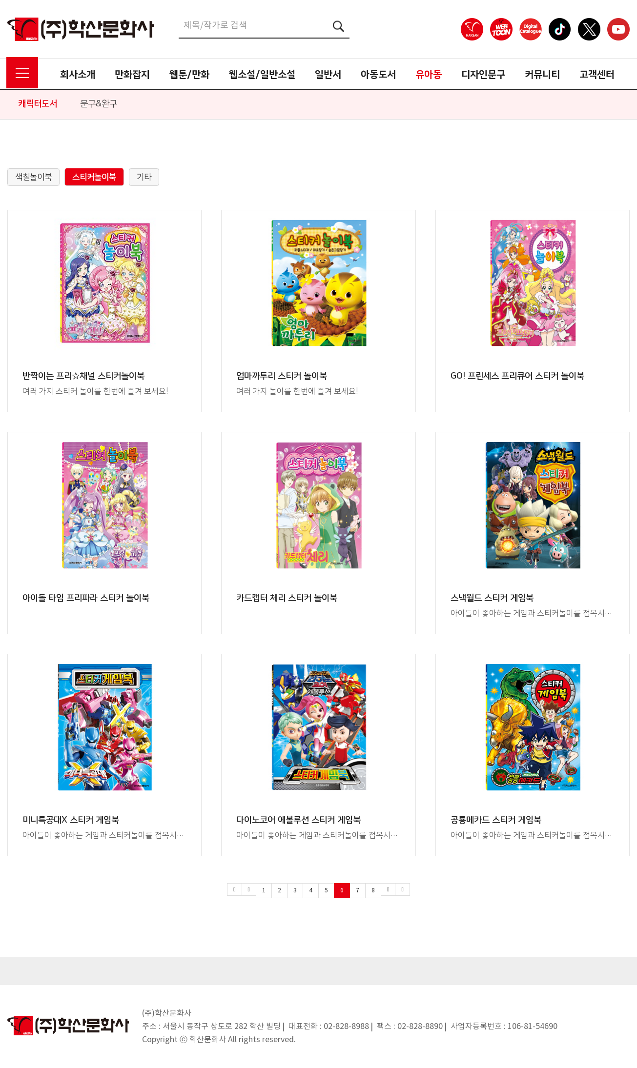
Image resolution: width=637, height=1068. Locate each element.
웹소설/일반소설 (262, 74)
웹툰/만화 (189, 74)
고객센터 (597, 74)
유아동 (428, 74)
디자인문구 (483, 74)
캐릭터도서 (37, 104)
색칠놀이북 (33, 177)
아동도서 (378, 74)
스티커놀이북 (94, 177)
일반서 (328, 74)
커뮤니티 (542, 74)
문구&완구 (98, 104)
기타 (144, 177)
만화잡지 (132, 74)
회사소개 (77, 74)
